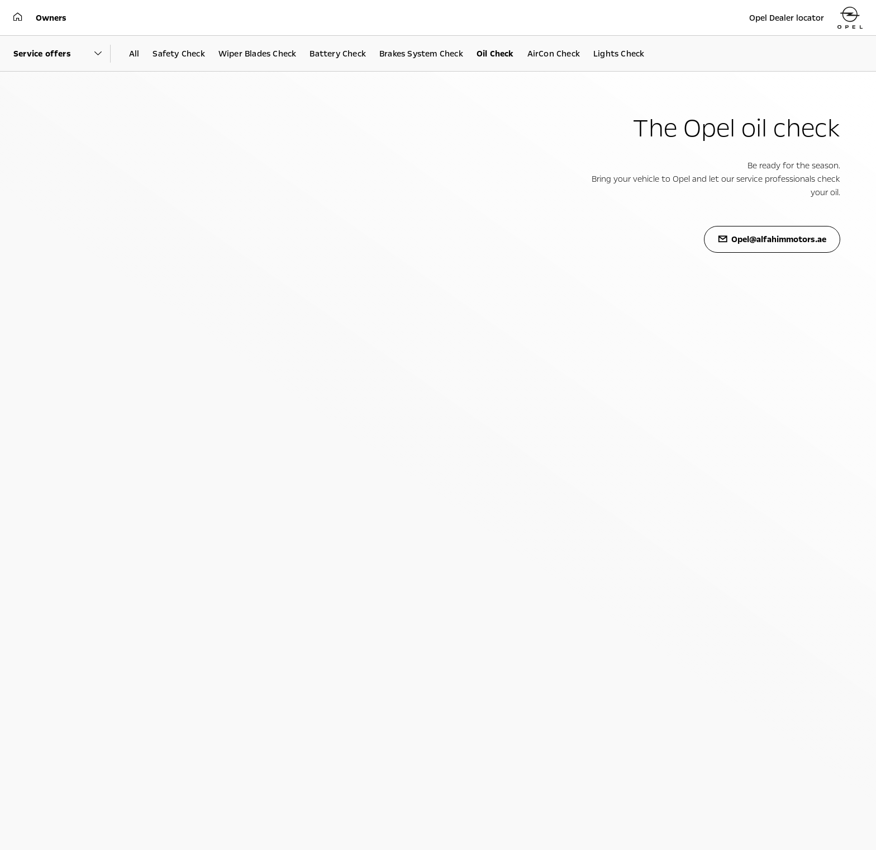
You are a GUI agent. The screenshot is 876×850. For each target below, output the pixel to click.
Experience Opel (352, 491)
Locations (590, 559)
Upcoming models (67, 509)
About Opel (606, 491)
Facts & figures (598, 534)
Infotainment (328, 509)
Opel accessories (332, 546)
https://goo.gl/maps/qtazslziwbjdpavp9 (503, 395)
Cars (49, 491)
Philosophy (592, 522)
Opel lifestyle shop (336, 534)
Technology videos (336, 522)
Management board (606, 546)
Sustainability (596, 509)
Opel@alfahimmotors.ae (346, 805)
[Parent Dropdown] (62, 54)
